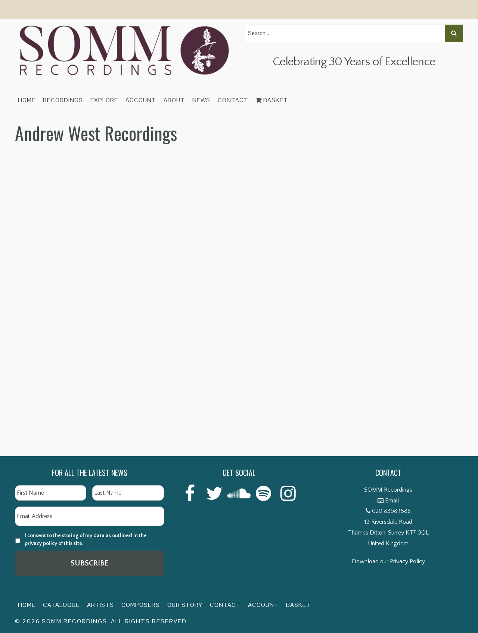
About (174, 100)
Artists (100, 605)
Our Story (184, 605)
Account (140, 100)
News (201, 100)
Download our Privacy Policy (388, 561)
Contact (233, 100)
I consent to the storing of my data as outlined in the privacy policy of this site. (86, 539)
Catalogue (61, 605)
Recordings (63, 100)
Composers (140, 605)
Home (26, 100)
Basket (272, 100)
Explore (104, 100)
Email (392, 500)
